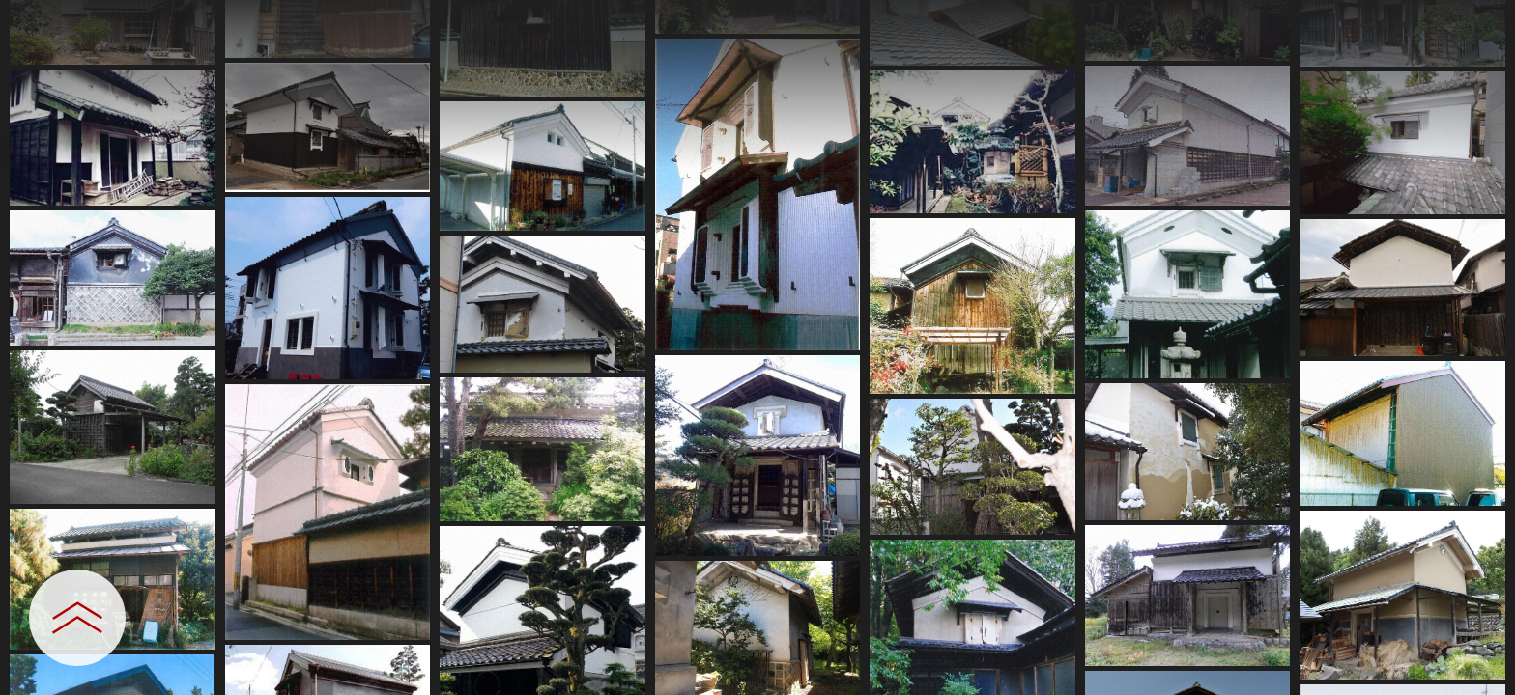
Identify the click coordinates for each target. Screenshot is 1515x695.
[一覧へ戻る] (1481, 21)
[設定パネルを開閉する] (77, 618)
